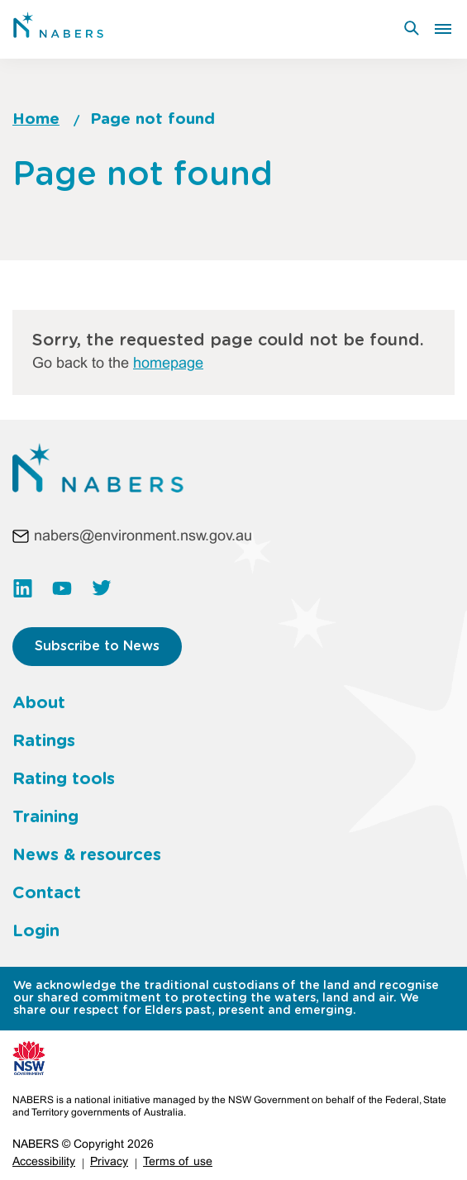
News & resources (86, 855)
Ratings (43, 741)
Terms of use (177, 1162)
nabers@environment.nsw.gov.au (143, 537)
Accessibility (43, 1162)
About (38, 703)
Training (45, 817)
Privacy (109, 1162)
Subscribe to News (97, 646)
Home (36, 119)
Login (36, 931)
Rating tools (63, 779)
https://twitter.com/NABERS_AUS (102, 588)
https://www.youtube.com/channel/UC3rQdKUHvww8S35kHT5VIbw (62, 588)
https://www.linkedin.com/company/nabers (22, 588)
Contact (46, 893)
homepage (168, 364)
